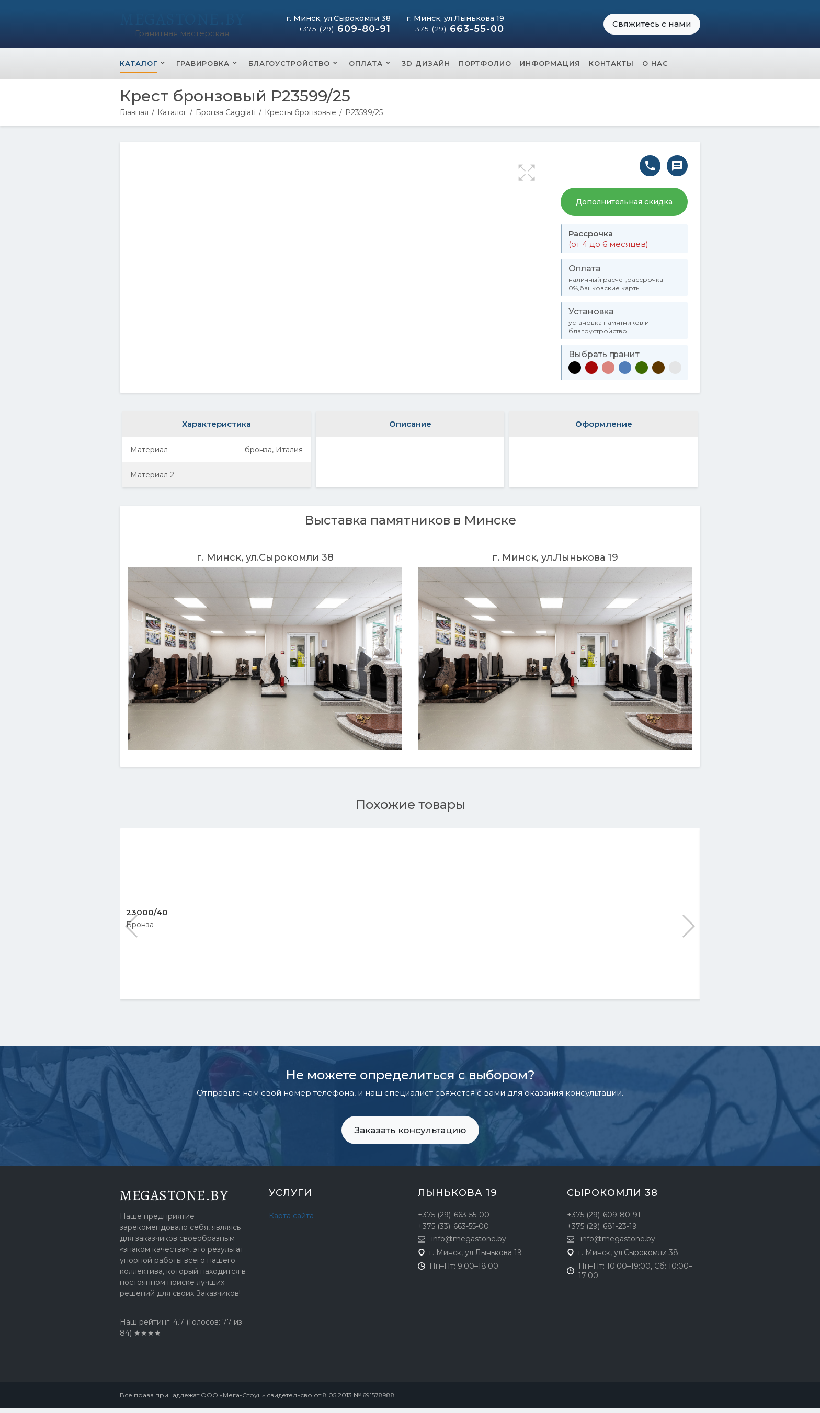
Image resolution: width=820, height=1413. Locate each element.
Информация (550, 68)
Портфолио (485, 68)
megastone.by (174, 1200)
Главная (134, 117)
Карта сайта (291, 1220)
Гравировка (203, 68)
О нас (655, 68)
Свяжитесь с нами (651, 26)
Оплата (366, 68)
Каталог (138, 68)
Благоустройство (289, 68)
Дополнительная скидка (624, 206)
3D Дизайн (426, 68)
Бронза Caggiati (226, 117)
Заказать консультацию (410, 1135)
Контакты (611, 68)
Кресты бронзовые (300, 117)
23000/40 (147, 917)
